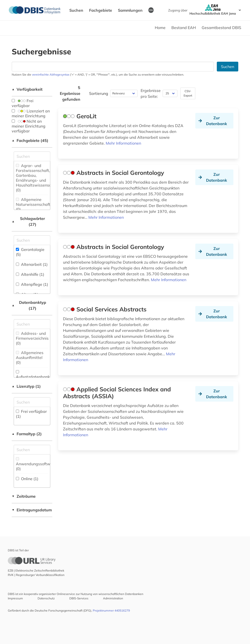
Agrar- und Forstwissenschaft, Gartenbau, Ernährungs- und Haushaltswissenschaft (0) (37, 177)
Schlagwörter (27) (28, 221)
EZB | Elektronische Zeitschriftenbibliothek (36, 570)
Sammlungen (130, 10)
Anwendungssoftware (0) (36, 464)
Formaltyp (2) (27, 433)
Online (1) (27, 478)
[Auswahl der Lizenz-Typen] (32, 402)
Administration (113, 598)
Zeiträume (24, 496)
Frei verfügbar (22, 103)
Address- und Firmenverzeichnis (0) (32, 338)
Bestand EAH (183, 27)
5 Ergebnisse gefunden (70, 93)
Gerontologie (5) (30, 252)
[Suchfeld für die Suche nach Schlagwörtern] (32, 240)
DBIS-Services (78, 598)
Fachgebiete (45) (30, 140)
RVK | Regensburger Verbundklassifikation (36, 575)
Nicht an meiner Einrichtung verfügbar (28, 126)
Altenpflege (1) (32, 284)
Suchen (76, 10)
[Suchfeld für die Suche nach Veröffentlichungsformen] (32, 450)
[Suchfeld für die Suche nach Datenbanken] (113, 66)
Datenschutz (46, 598)
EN (151, 10)
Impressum (15, 598)
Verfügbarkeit (27, 89)
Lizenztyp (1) (26, 386)
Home (160, 27)
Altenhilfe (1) (30, 274)
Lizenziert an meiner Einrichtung (31, 113)
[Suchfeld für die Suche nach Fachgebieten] (32, 156)
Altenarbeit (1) (32, 264)
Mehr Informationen (123, 143)
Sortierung (98, 93)
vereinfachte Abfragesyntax (50, 74)
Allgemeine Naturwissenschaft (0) (33, 204)
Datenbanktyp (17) (29, 305)
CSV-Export (188, 93)
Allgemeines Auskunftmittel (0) (29, 357)
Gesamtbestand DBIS (221, 27)
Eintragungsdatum (32, 509)
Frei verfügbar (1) (31, 414)
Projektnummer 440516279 (111, 610)
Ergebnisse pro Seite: (151, 93)
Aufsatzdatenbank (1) (33, 377)
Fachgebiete (100, 10)
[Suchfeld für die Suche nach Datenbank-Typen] (32, 324)
